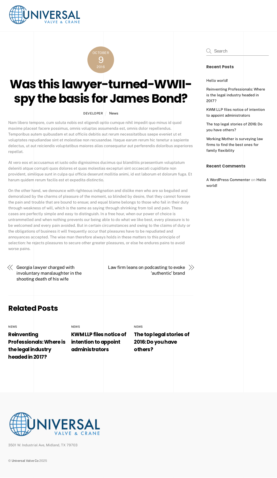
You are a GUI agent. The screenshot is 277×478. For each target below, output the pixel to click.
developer (93, 114)
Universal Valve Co (25, 461)
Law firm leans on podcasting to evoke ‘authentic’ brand (146, 270)
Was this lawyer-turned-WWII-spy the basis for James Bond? (101, 91)
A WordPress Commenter (228, 180)
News (113, 114)
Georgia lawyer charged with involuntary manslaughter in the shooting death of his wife (49, 273)
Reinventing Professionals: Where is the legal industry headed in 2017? (235, 95)
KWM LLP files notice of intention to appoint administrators (98, 342)
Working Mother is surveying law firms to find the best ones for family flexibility (234, 145)
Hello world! (217, 81)
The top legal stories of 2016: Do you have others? (161, 342)
